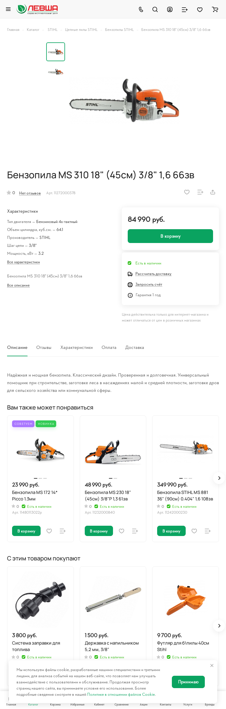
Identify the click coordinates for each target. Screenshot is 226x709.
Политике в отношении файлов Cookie (121, 694)
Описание (17, 347)
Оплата (109, 347)
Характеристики (76, 347)
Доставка (134, 347)
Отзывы (43, 347)
